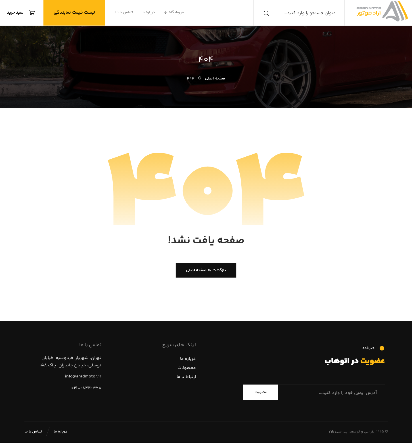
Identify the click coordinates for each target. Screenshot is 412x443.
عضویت (260, 392)
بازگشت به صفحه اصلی (206, 270)
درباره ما (188, 358)
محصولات (186, 367)
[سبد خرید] (22, 12)
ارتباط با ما (186, 377)
